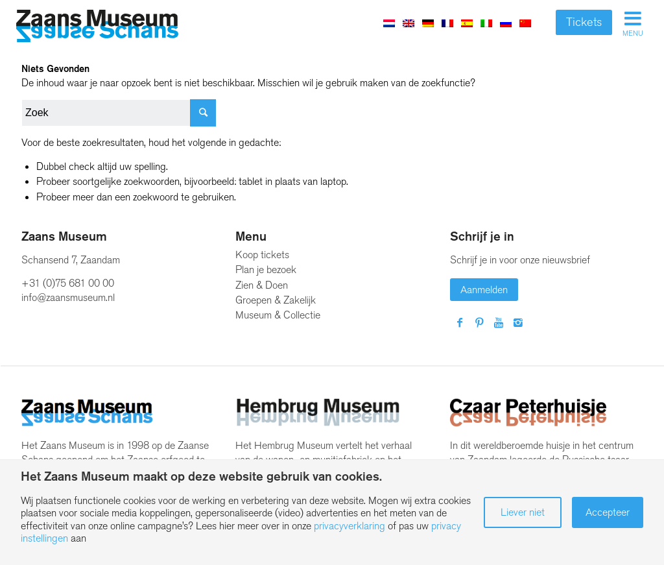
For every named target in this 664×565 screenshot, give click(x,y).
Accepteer (608, 512)
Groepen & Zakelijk (275, 300)
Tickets (584, 22)
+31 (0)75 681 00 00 (67, 283)
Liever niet (523, 512)
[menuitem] (408, 22)
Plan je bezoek (265, 269)
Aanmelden (484, 289)
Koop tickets (262, 254)
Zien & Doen (261, 285)
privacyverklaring (349, 526)
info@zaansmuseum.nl (68, 297)
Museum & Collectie (277, 315)
